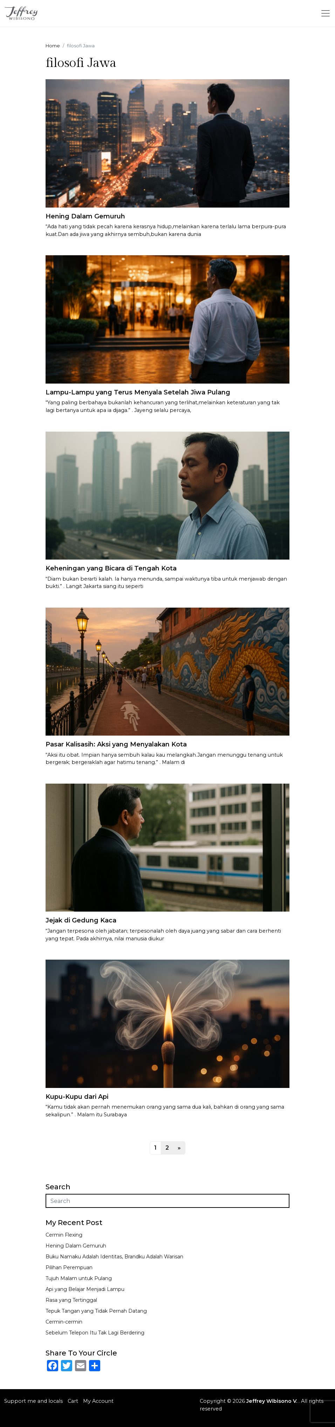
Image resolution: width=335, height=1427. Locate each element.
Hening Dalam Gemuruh (85, 216)
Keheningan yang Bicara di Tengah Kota (111, 568)
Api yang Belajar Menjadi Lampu (85, 1289)
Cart (73, 1401)
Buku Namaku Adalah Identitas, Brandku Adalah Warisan (114, 1256)
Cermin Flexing (64, 1235)
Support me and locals (33, 1401)
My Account (98, 1401)
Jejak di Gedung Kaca (81, 920)
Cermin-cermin (64, 1322)
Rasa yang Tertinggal (71, 1300)
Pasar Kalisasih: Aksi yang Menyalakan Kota (116, 744)
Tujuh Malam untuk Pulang (79, 1278)
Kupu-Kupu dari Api (77, 1097)
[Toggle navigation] (325, 13)
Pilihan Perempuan (69, 1267)
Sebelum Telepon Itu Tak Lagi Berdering (95, 1333)
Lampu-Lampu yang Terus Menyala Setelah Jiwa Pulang (138, 392)
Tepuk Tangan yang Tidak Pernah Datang (96, 1311)
